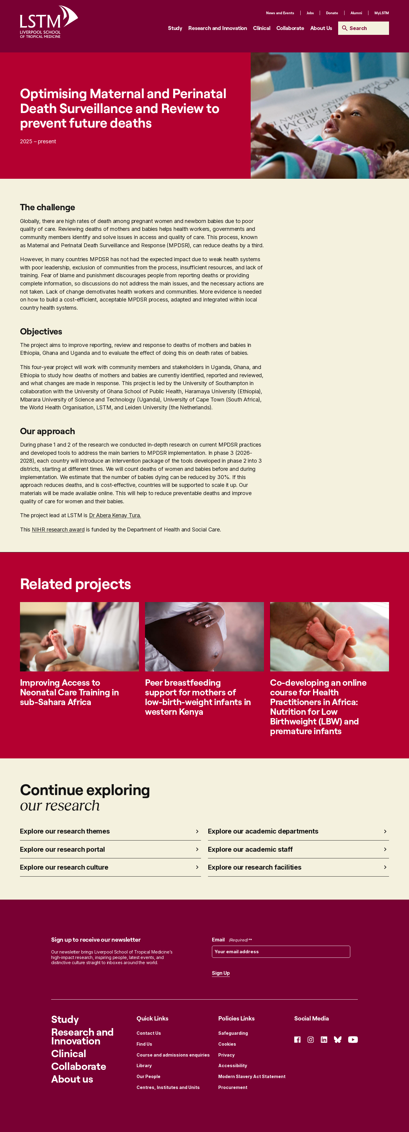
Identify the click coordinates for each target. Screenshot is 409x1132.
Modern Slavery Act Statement (251, 1076)
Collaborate (290, 28)
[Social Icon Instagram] (310, 1039)
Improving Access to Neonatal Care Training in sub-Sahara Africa (69, 692)
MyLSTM (381, 13)
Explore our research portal (62, 849)
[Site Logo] (49, 21)
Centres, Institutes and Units (168, 1087)
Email (232, 940)
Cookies (227, 1044)
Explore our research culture (64, 867)
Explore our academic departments (263, 831)
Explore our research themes (65, 831)
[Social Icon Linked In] (324, 1039)
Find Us (144, 1044)
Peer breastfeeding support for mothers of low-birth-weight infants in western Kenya (198, 697)
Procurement (232, 1087)
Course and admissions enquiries (173, 1054)
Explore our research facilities (255, 867)
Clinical (261, 28)
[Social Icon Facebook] (297, 1039)
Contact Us (149, 1033)
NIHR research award (58, 529)
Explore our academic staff (250, 849)
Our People (148, 1076)
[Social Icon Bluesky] (337, 1039)
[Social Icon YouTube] (353, 1039)
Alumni (356, 13)
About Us (321, 28)
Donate (332, 13)
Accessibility (232, 1065)
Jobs (310, 13)
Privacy (226, 1054)
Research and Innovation (217, 28)
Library (144, 1065)
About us (72, 1078)
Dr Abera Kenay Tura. (115, 515)
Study (175, 28)
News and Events (280, 13)
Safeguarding (233, 1033)
